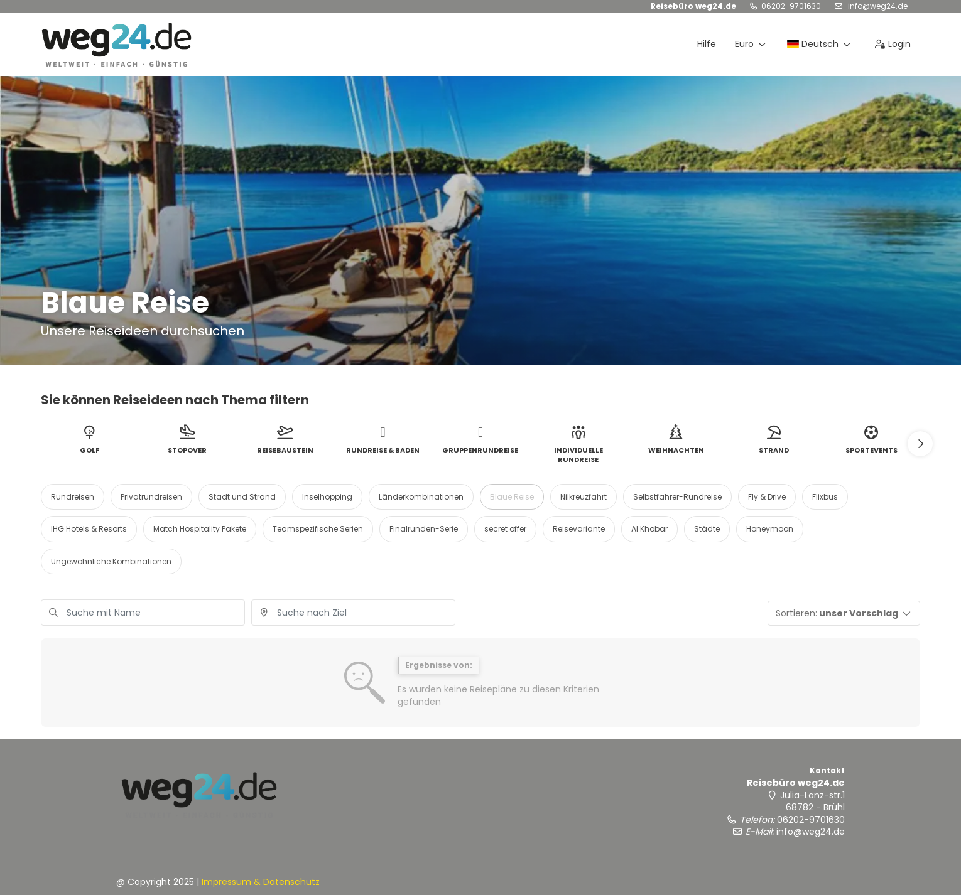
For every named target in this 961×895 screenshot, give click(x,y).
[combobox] (353, 612)
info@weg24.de (877, 6)
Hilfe (706, 44)
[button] (920, 443)
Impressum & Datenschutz (261, 882)
